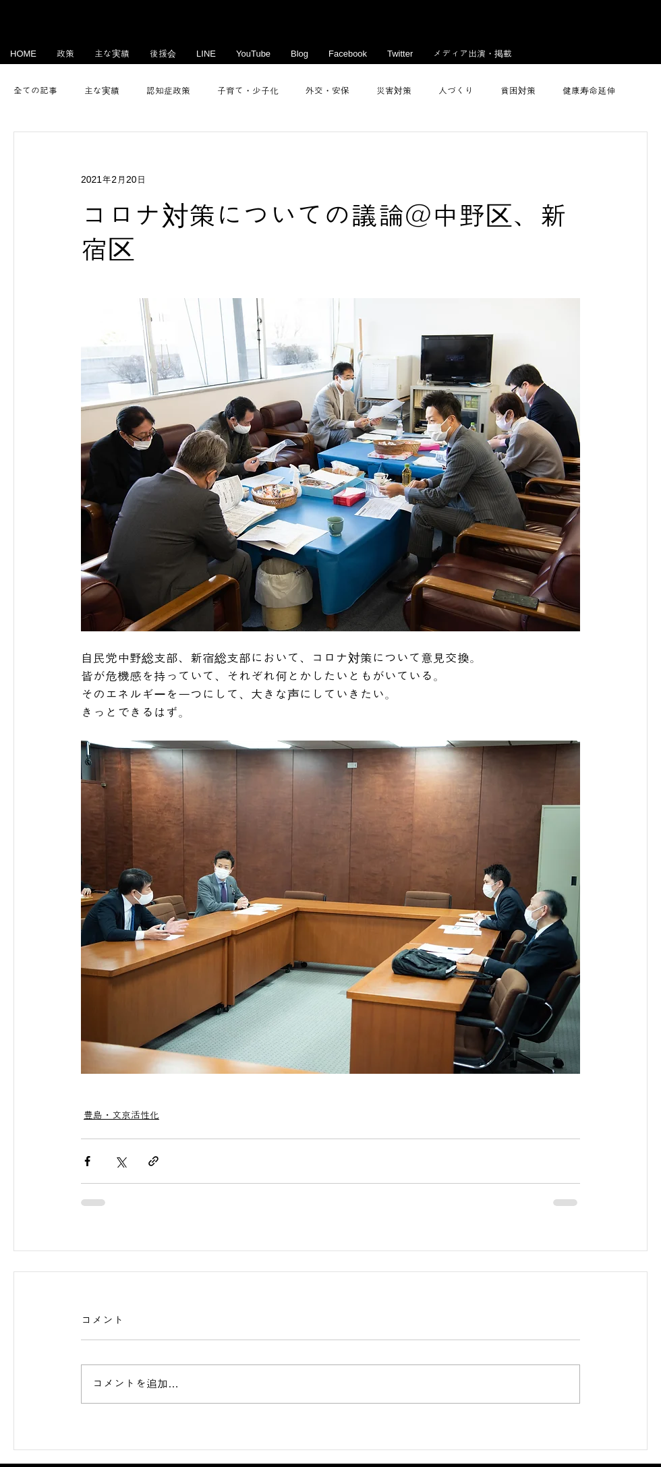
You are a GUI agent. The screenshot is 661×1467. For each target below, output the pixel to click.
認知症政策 (168, 91)
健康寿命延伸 (589, 91)
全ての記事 (35, 91)
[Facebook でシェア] (87, 1161)
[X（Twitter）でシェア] (120, 1161)
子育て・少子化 (248, 91)
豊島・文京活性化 (121, 1115)
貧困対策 (518, 91)
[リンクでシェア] (153, 1161)
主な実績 (101, 91)
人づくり (455, 91)
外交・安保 (327, 91)
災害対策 (393, 91)
